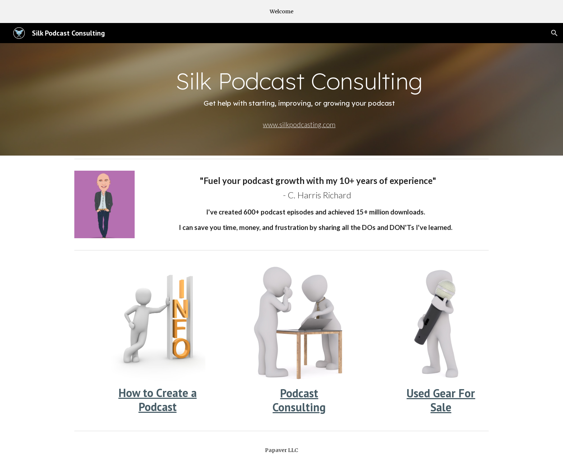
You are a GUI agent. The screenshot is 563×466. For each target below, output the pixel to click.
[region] (281, 11)
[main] (299, 88)
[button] (554, 33)
